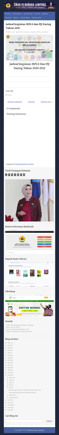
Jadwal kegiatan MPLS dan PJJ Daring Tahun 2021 (25, 390)
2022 (9, 400)
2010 (8, 350)
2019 (8, 370)
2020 (9, 373)
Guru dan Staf (28, 14)
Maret (11, 378)
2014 (8, 358)
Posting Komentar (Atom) (24, 164)
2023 (9, 402)
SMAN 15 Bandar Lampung (27, 32)
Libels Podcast (25, 18)
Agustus (11, 395)
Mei (10, 382)
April (10, 380)
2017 (8, 365)
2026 (9, 410)
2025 (9, 407)
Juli (10, 387)
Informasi (8, 18)
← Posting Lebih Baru (14, 102)
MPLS (10, 95)
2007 (9, 343)
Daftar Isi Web (36, 18)
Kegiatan (45, 14)
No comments (44, 32)
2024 (9, 405)
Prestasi (37, 14)
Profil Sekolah (17, 14)
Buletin (15, 18)
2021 (8, 375)
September (12, 397)
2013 (8, 355)
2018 (8, 368)
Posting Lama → (47, 102)
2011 (8, 353)
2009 (9, 348)
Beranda (7, 14)
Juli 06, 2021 (11, 32)
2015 (8, 360)
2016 (8, 363)
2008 (9, 345)
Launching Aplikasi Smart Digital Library (22, 392)
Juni (10, 385)
